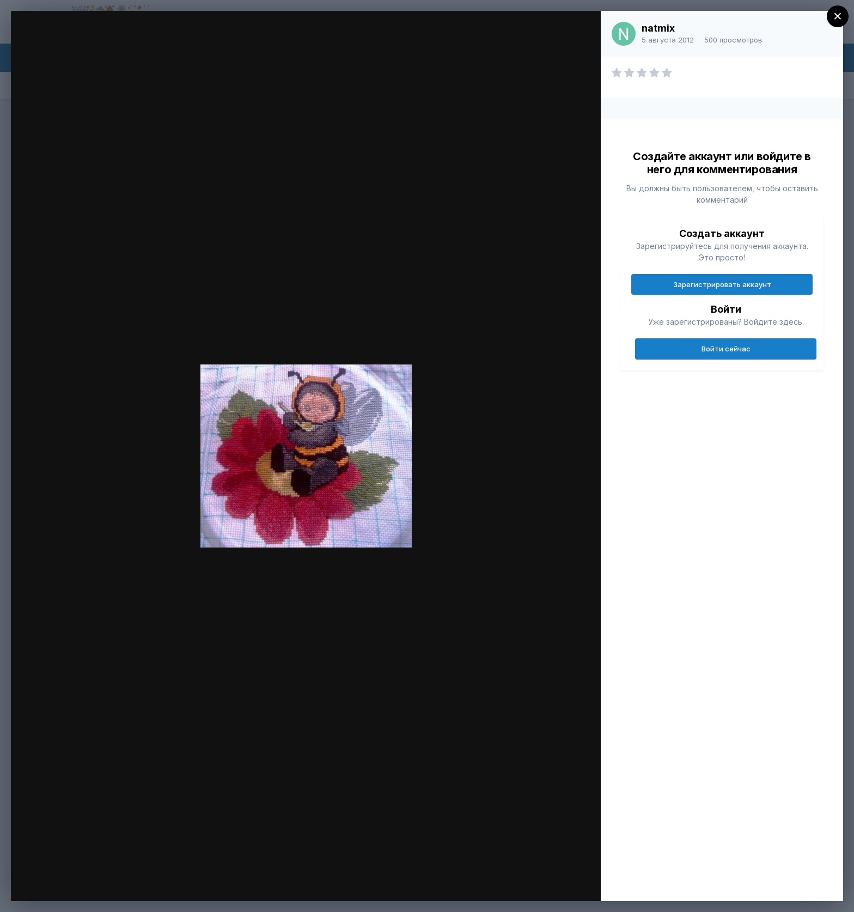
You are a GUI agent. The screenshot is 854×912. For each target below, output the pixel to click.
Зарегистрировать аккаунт (722, 284)
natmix (658, 28)
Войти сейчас (726, 348)
